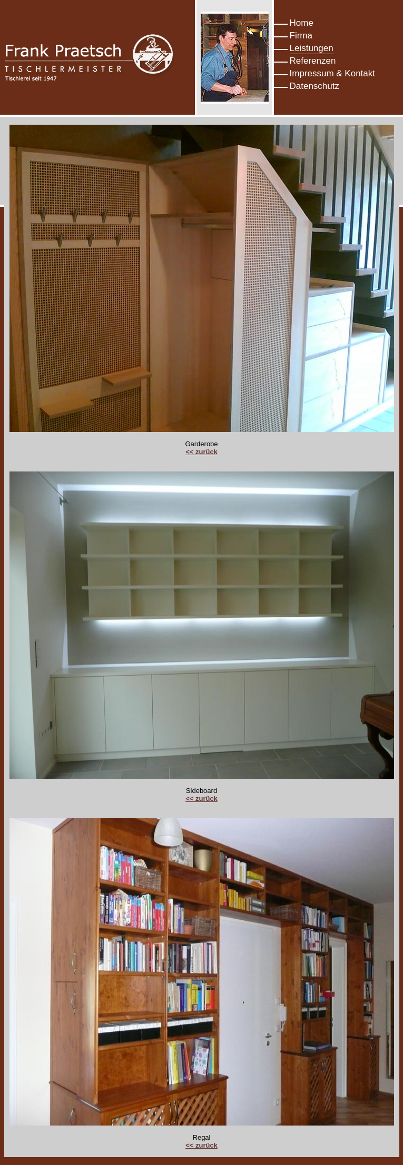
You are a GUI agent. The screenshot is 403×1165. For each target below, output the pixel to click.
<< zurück (201, 452)
